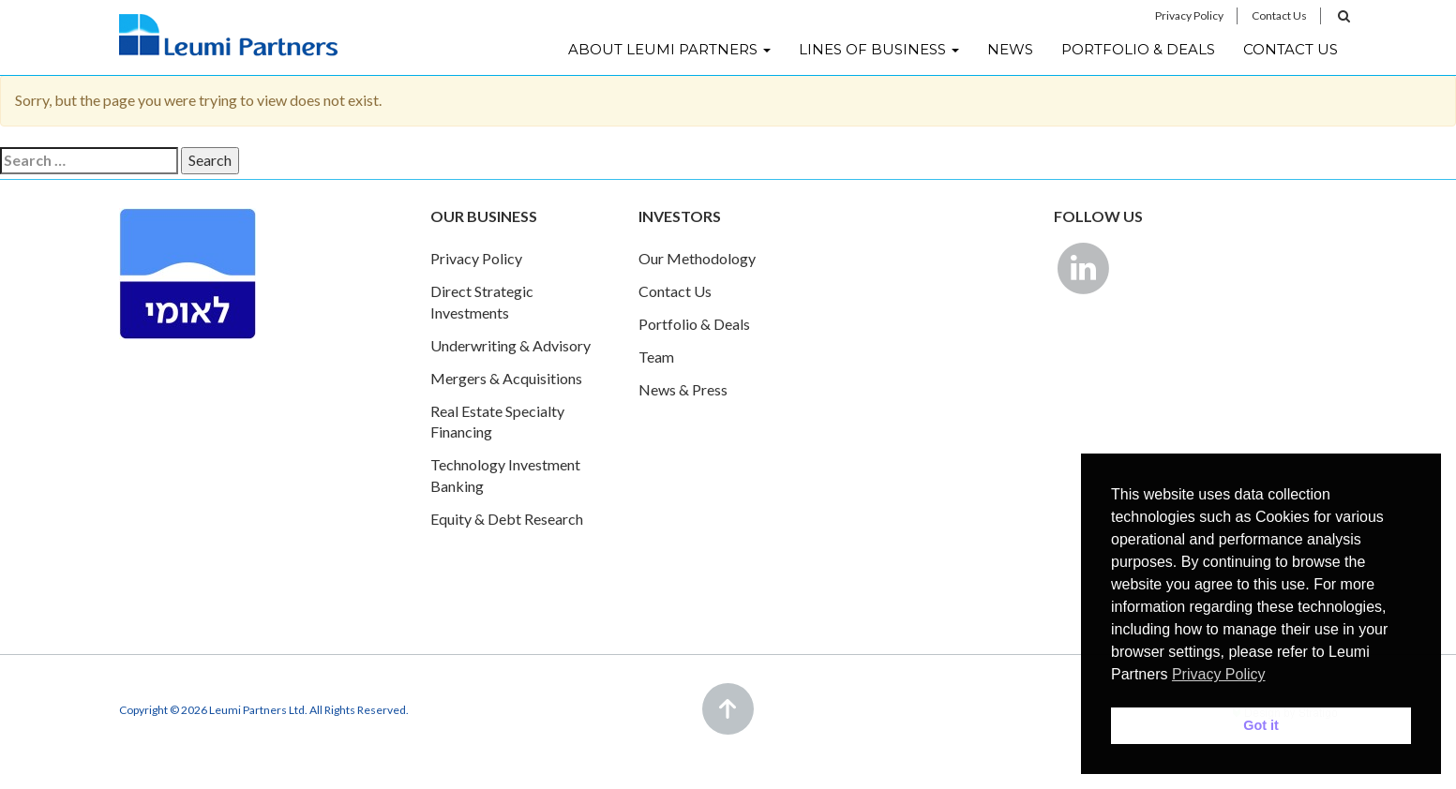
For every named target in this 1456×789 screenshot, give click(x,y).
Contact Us (1279, 15)
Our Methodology (697, 258)
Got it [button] (1261, 725)
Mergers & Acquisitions (506, 378)
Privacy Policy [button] (1219, 674)
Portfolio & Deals (1138, 49)
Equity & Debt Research (506, 519)
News (1010, 49)
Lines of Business (879, 49)
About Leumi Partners (669, 49)
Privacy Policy (1189, 15)
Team (656, 356)
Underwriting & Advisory (510, 345)
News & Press (683, 389)
